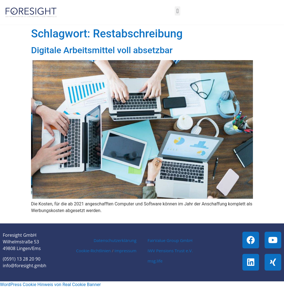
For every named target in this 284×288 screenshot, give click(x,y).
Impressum (125, 250)
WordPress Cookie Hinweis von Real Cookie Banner (50, 284)
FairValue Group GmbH (170, 240)
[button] (177, 11)
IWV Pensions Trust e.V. (170, 250)
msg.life (155, 261)
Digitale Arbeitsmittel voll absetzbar (102, 50)
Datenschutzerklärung (114, 240)
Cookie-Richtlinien (93, 250)
